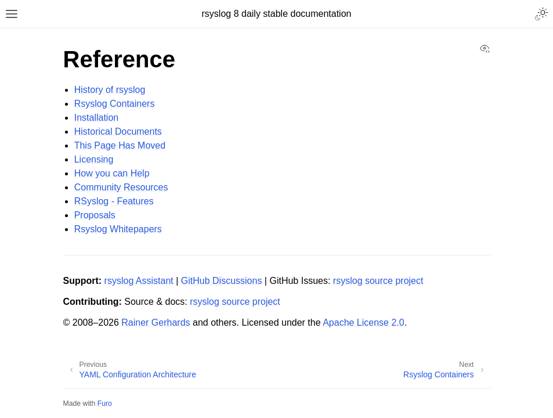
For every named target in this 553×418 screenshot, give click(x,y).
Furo (104, 403)
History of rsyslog (110, 90)
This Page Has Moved (119, 145)
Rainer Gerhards (155, 322)
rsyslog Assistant (139, 281)
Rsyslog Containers (114, 104)
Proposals (94, 215)
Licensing (94, 159)
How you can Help (112, 173)
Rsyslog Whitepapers (118, 229)
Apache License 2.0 (363, 322)
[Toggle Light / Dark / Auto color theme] (541, 14)
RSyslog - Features (114, 201)
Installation (96, 117)
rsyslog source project (378, 281)
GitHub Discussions (221, 281)
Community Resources (121, 187)
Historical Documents (118, 131)
